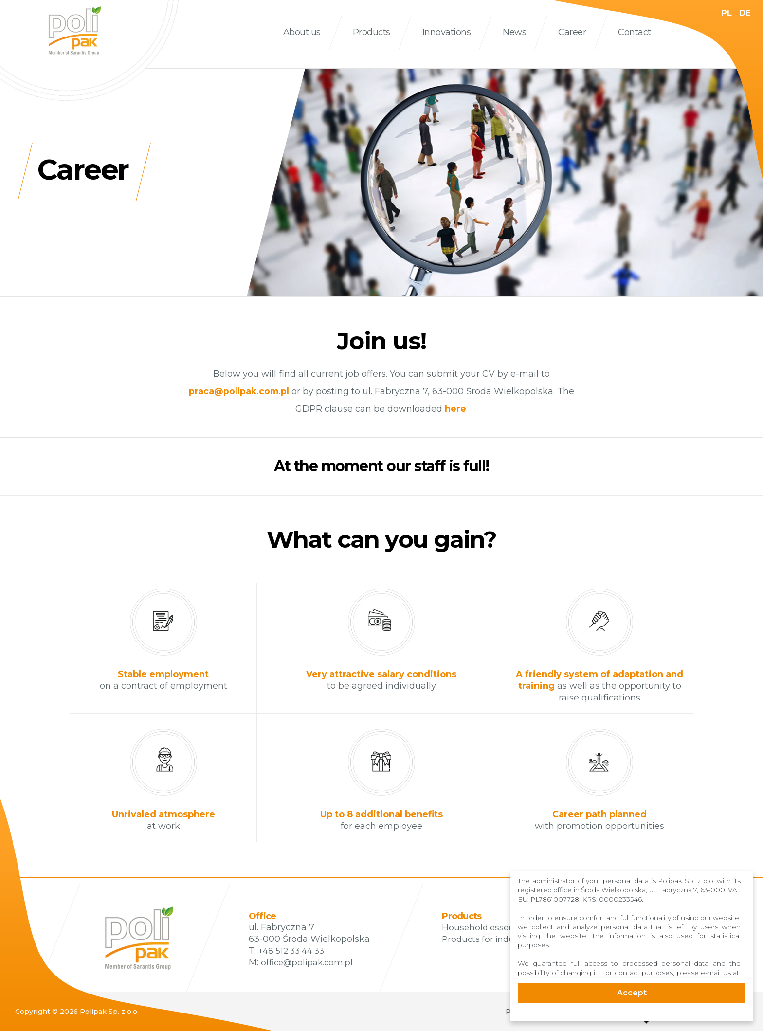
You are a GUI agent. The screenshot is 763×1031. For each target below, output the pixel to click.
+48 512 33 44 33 (294, 950)
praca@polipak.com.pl (239, 391)
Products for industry (488, 939)
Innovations (446, 32)
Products (371, 32)
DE (744, 12)
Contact (634, 32)
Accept (632, 992)
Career (572, 32)
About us (302, 32)
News (514, 32)
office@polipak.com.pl (309, 962)
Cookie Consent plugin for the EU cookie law (631, 1016)
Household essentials (488, 927)
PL (724, 12)
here (455, 409)
